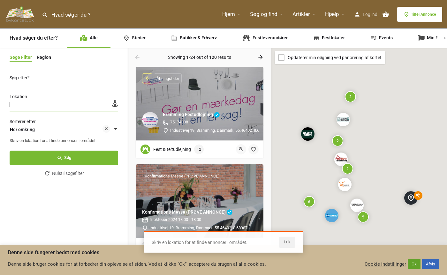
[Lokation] (64, 104)
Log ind (370, 14)
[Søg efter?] (64, 79)
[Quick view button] (241, 149)
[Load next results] (261, 57)
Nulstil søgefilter (64, 173)
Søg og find (263, 14)
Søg (64, 158)
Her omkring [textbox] (60, 130)
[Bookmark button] (253, 149)
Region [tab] (44, 57)
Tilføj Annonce (420, 14)
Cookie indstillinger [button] (385, 264)
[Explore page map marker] (357, 205)
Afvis (430, 264)
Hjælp (332, 14)
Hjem (228, 14)
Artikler (301, 14)
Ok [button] (414, 264)
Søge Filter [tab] (21, 57)
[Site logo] (21, 13)
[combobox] (64, 129)
